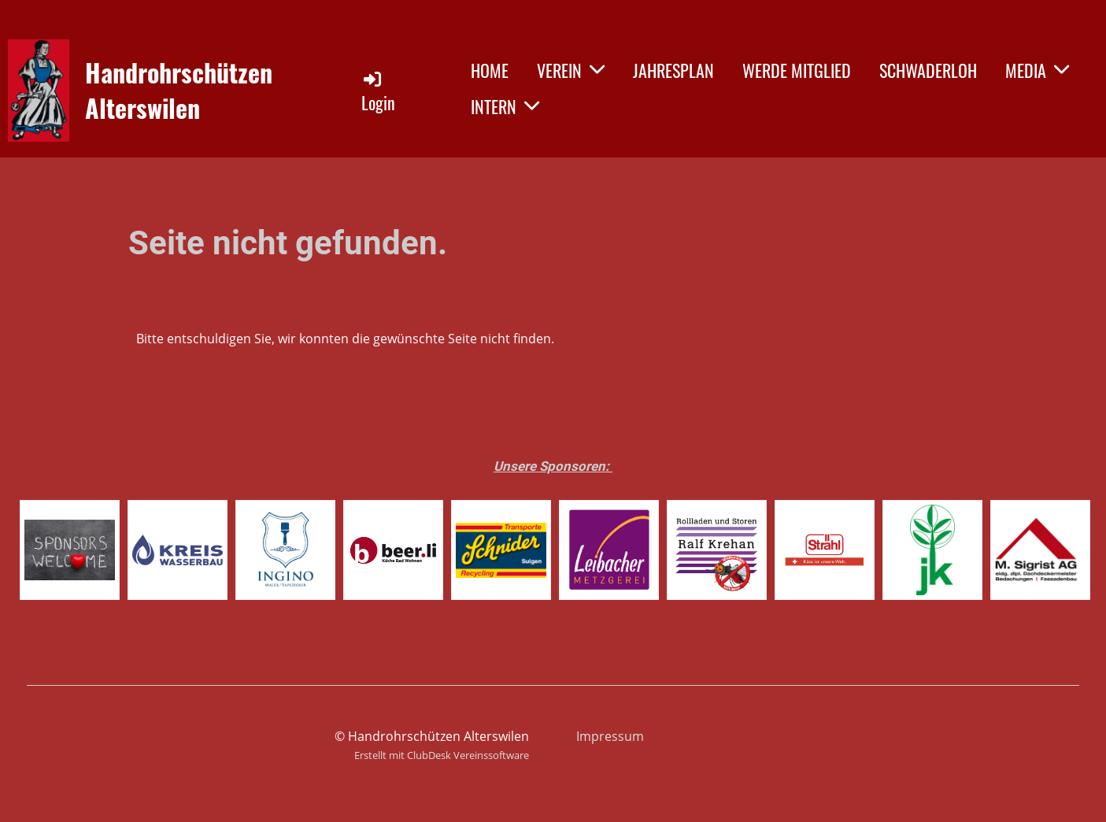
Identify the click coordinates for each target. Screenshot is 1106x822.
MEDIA (1037, 70)
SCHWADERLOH (928, 70)
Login (378, 91)
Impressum (610, 736)
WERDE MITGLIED (796, 70)
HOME (490, 70)
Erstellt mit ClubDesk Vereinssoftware (441, 755)
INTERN (505, 106)
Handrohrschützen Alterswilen (178, 90)
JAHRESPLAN (673, 70)
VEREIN (571, 70)
